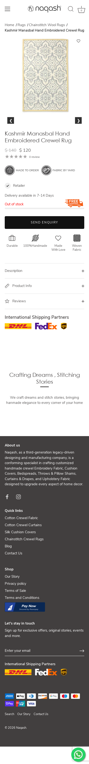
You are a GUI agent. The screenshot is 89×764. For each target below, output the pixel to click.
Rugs (22, 25)
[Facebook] (7, 521)
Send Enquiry (44, 247)
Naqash (21, 753)
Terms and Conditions (22, 622)
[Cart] (81, 9)
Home (9, 25)
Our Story (12, 601)
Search (9, 739)
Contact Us (13, 578)
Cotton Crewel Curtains (23, 550)
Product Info (18, 311)
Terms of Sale (15, 615)
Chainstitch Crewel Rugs (24, 564)
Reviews (15, 326)
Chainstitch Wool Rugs (47, 25)
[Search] (71, 9)
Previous (12, 138)
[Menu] (7, 9)
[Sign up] (82, 675)
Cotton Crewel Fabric (21, 543)
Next (78, 138)
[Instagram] (18, 521)
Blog (8, 571)
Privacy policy (15, 608)
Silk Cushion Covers (20, 557)
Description (13, 295)
